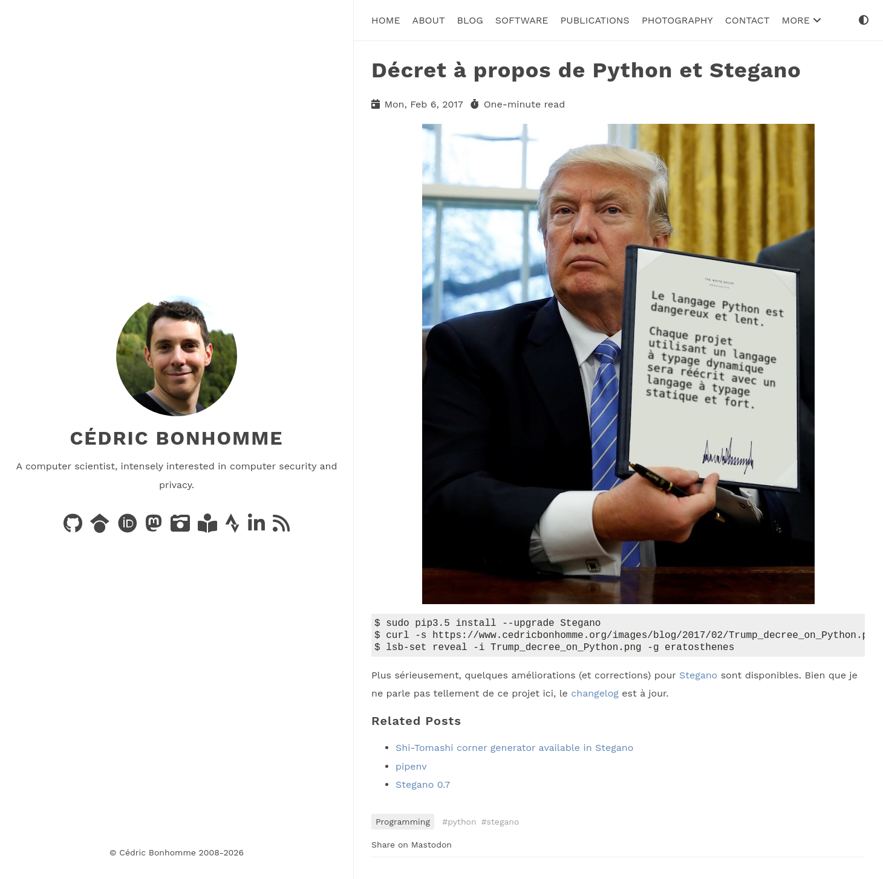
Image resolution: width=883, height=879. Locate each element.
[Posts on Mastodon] (155, 527)
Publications (595, 20)
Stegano (698, 678)
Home (385, 20)
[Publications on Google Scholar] (101, 527)
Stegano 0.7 (423, 788)
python (462, 825)
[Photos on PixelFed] (182, 527)
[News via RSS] (281, 527)
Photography (677, 20)
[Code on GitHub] (74, 527)
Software (522, 20)
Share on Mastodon (411, 848)
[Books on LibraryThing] (209, 527)
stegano (503, 825)
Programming (403, 825)
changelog (595, 697)
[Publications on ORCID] (129, 527)
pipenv (411, 770)
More (801, 20)
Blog (470, 20)
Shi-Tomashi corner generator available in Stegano (514, 751)
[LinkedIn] (258, 527)
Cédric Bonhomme (176, 438)
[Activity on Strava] (234, 527)
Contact (747, 20)
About (428, 20)
